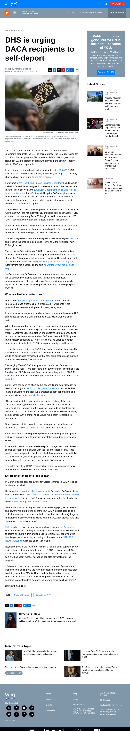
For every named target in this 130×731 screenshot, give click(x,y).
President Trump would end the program (53, 261)
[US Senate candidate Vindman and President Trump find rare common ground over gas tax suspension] (95, 150)
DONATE (119, 4)
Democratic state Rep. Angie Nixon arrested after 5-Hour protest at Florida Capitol (112, 130)
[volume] (14, 13)
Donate (49, 705)
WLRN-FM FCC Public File (83, 711)
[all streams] (117, 13)
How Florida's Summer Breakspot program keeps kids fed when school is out (113, 188)
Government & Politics (111, 93)
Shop (75, 694)
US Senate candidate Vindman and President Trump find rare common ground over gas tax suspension (113, 160)
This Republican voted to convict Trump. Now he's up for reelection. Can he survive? (100, 670)
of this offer (73, 238)
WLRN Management (108, 714)
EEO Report (105, 700)
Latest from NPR (43, 595)
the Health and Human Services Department (41, 183)
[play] (7, 12)
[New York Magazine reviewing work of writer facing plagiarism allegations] (13, 655)
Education (109, 179)
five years (40, 527)
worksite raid (39, 494)
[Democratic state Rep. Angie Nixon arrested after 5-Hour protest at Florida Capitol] (95, 123)
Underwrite (50, 711)
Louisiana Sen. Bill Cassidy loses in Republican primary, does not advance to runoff (100, 654)
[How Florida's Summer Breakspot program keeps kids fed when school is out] (95, 183)
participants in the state (33, 395)
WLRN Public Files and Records (109, 694)
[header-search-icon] (105, 4)
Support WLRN (106, 72)
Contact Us (50, 699)
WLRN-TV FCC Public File (83, 709)
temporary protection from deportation (37, 300)
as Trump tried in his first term (42, 388)
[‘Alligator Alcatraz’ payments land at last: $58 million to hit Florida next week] (95, 96)
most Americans (66, 527)
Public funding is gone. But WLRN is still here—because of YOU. (106, 42)
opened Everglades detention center (30, 501)
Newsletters (77, 699)
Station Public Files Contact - (111, 705)
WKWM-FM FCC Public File (84, 713)
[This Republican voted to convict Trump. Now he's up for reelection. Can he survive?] (72, 671)
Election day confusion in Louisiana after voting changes (30, 667)
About (48, 694)
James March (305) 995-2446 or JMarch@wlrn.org (112, 711)
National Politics (13, 30)
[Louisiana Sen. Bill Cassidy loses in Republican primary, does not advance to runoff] (72, 655)
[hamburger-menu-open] (6, 3)
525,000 (63, 170)
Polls (7, 527)
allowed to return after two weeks (30, 491)
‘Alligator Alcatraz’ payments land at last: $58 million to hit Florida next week (113, 103)
